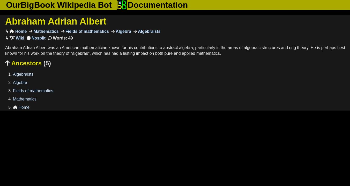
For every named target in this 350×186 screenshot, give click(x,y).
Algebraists (149, 31)
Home (18, 31)
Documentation (152, 5)
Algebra (123, 31)
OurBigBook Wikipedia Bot (59, 5)
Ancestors (28, 63)
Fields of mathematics (86, 31)
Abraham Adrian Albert (55, 21)
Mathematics (45, 31)
